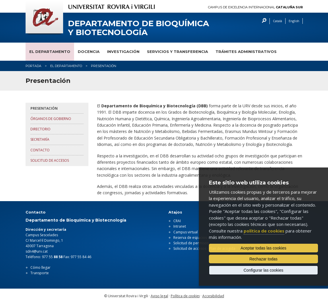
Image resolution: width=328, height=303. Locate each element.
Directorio (40, 129)
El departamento (49, 51)
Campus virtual (185, 232)
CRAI (177, 220)
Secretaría (39, 139)
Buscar (262, 21)
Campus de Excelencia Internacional (255, 7)
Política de (185, 296)
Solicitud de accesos (49, 160)
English (294, 21)
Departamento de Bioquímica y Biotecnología (138, 28)
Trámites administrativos (246, 51)
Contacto (40, 150)
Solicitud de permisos (191, 243)
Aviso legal (159, 296)
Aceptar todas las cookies (263, 248)
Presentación (44, 108)
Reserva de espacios (190, 237)
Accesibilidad (213, 296)
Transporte (39, 272)
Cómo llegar (40, 267)
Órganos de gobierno (50, 118)
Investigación (123, 51)
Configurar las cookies (264, 270)
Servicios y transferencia (177, 51)
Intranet (179, 226)
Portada (33, 66)
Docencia (89, 51)
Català (277, 21)
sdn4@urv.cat (37, 251)
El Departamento (66, 66)
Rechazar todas (263, 259)
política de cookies (264, 231)
